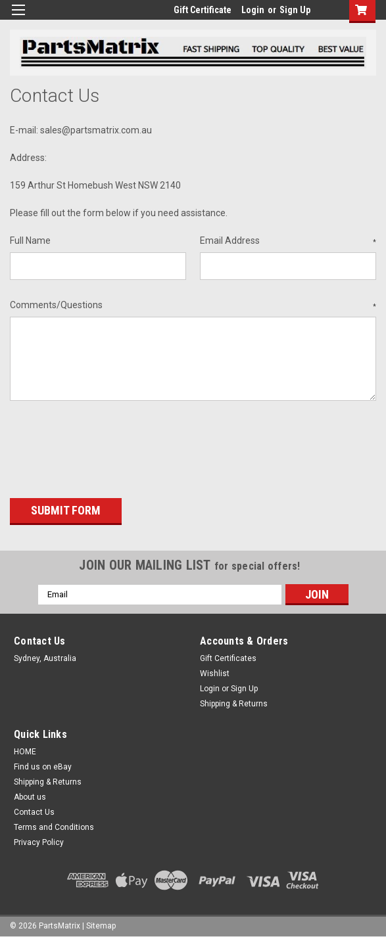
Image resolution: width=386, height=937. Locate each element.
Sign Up (294, 10)
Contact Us (34, 810)
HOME (25, 749)
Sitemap (101, 923)
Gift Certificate (202, 10)
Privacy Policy (39, 840)
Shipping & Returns (234, 701)
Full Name (30, 240)
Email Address (288, 241)
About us (30, 795)
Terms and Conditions (54, 825)
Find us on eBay (43, 764)
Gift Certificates (228, 656)
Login (252, 10)
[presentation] (110, 444)
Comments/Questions (193, 305)
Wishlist (214, 671)
